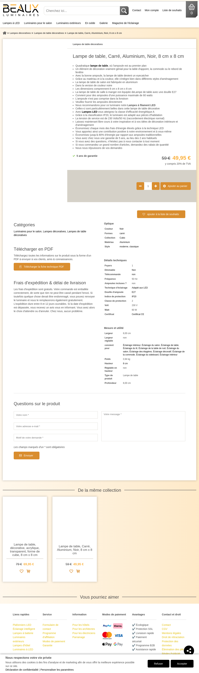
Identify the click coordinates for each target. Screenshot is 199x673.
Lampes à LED (11, 23)
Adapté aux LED (140, 287)
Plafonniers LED (22, 624)
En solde (90, 23)
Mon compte (152, 10)
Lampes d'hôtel (21, 645)
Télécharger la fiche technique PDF (44, 266)
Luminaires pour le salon (38, 23)
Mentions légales (171, 633)
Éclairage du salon (151, 345)
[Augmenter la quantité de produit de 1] (156, 186)
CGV (164, 628)
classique (134, 246)
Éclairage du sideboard (147, 354)
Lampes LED (89, 111)
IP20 (134, 296)
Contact (136, 10)
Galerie (103, 23)
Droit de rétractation (173, 637)
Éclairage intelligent (24, 628)
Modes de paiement (54, 641)
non (133, 274)
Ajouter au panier (177, 186)
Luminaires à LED (23, 649)
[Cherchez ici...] (82, 10)
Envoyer (28, 455)
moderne (124, 246)
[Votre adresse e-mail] (56, 426)
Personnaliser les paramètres (57, 669)
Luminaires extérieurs (68, 23)
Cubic (122, 238)
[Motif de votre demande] (56, 437)
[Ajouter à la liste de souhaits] (22, 572)
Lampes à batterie (23, 633)
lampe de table (99, 65)
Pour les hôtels (80, 624)
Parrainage (78, 637)
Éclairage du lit (130, 348)
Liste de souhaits (172, 10)
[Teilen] (188, 650)
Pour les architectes (83, 628)
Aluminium (125, 242)
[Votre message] (143, 426)
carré (122, 233)
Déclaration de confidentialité (21, 669)
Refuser (158, 663)
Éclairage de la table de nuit (152, 348)
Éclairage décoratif (162, 351)
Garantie (47, 645)
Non (134, 270)
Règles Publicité (171, 653)
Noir (122, 229)
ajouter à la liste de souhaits (163, 214)
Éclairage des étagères (140, 351)
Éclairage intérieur (132, 345)
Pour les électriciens (83, 633)
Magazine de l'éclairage (125, 23)
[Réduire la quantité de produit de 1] (140, 186)
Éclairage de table (170, 345)
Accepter (182, 663)
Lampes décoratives (54, 231)
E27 (134, 292)
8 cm (125, 363)
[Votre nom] (56, 415)
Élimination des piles (173, 649)
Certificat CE (138, 314)
